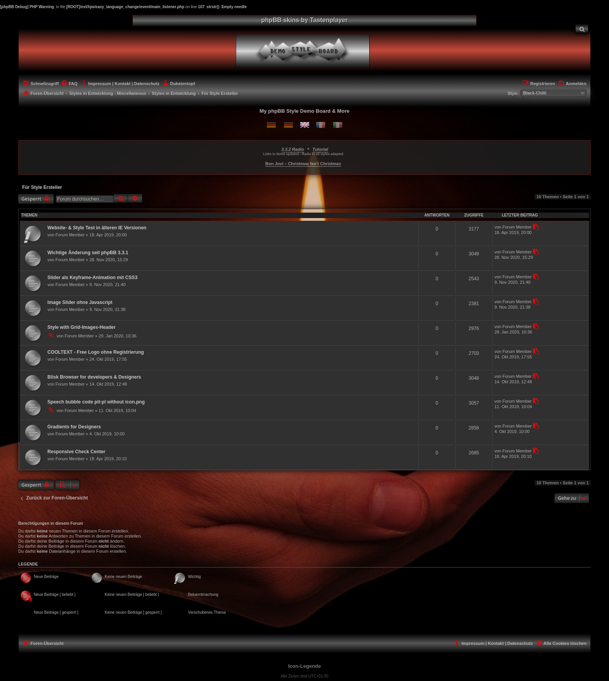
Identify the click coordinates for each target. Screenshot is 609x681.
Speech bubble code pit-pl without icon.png (96, 402)
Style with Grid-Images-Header (81, 327)
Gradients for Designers (74, 427)
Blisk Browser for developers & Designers (94, 377)
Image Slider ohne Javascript (79, 302)
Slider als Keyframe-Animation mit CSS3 (92, 277)
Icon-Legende (304, 666)
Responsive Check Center (76, 451)
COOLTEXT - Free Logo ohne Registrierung (95, 352)
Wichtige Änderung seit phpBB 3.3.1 (87, 252)
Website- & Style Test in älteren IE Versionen (96, 227)
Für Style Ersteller (42, 187)
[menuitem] (581, 28)
